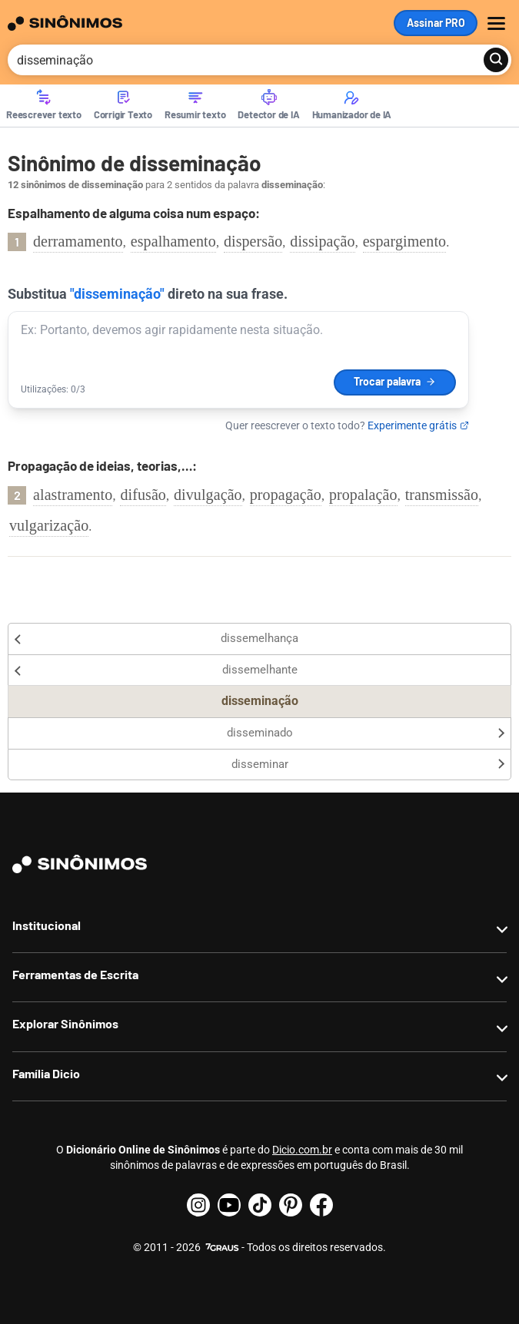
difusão (143, 494)
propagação (285, 494)
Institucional (46, 925)
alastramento (72, 494)
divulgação (208, 494)
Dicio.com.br (302, 1150)
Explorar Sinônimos (65, 1023)
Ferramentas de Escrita (75, 974)
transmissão (442, 494)
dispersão (253, 241)
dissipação (322, 241)
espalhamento (173, 241)
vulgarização (48, 525)
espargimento (405, 241)
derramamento (78, 241)
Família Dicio (46, 1073)
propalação (363, 494)
